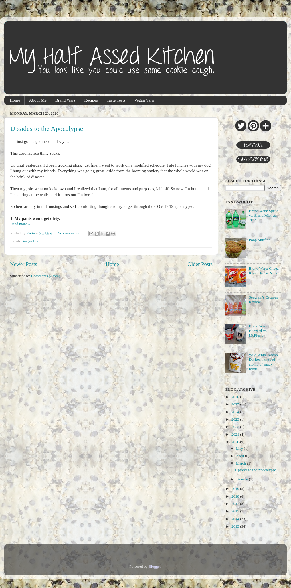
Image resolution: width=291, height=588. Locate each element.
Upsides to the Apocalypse (46, 128)
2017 (235, 504)
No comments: (69, 233)
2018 (235, 496)
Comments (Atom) (45, 276)
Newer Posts (23, 264)
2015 (235, 511)
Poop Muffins (259, 240)
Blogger (155, 566)
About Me (37, 100)
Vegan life (30, 241)
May (240, 448)
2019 (235, 488)
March (241, 463)
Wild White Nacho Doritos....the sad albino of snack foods (263, 362)
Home (15, 100)
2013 (235, 526)
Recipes (91, 100)
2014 (235, 519)
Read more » (20, 224)
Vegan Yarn (144, 100)
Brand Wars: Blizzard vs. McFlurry (258, 330)
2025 (235, 404)
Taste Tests (116, 100)
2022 (235, 427)
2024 (235, 412)
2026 (235, 397)
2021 (235, 434)
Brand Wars (65, 100)
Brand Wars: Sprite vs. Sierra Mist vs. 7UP (263, 215)
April (240, 456)
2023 (235, 419)
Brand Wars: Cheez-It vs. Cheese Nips (264, 270)
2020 (235, 442)
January (242, 479)
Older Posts (200, 264)
